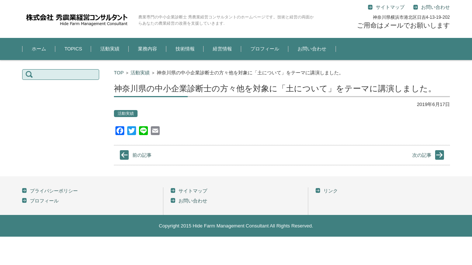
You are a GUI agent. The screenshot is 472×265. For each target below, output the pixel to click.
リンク (330, 191)
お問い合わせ (312, 49)
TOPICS (73, 49)
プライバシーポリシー (54, 191)
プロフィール (264, 49)
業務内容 (147, 49)
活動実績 (109, 49)
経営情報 (222, 49)
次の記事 (421, 155)
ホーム (39, 49)
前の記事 (142, 155)
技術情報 (185, 49)
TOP (119, 72)
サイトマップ (192, 191)
